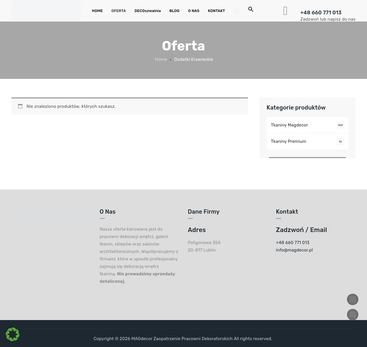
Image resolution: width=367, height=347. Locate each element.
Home (160, 59)
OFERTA (118, 11)
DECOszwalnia (147, 11)
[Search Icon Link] (251, 11)
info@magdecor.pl (294, 250)
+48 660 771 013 (321, 12)
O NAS (193, 11)
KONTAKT (216, 11)
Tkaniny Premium (288, 141)
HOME (97, 11)
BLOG (174, 11)
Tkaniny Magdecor (289, 125)
